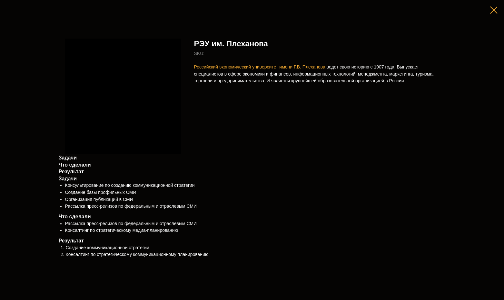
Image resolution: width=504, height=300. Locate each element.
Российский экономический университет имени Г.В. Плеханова (259, 66)
